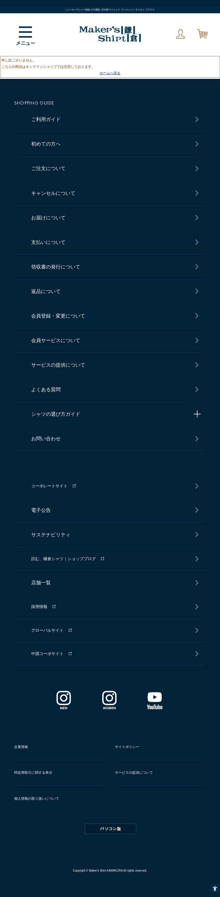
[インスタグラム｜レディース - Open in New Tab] (109, 708)
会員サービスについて (55, 340)
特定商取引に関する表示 (33, 773)
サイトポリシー (127, 747)
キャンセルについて (53, 193)
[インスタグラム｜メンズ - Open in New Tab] (63, 708)
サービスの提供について (58, 365)
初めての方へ (46, 144)
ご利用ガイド (46, 119)
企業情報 (21, 747)
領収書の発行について (55, 267)
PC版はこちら (110, 829)
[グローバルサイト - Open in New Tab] (113, 630)
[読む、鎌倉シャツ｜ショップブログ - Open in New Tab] (113, 558)
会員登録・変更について (58, 316)
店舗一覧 (41, 583)
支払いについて (48, 242)
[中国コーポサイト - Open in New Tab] (113, 654)
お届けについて (48, 218)
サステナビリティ (50, 535)
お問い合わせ (46, 439)
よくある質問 (46, 390)
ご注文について (48, 168)
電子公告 (41, 510)
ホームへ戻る (110, 73)
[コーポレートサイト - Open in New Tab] (113, 486)
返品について (46, 291)
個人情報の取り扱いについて (36, 799)
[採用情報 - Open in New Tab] (113, 606)
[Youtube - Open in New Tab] (154, 708)
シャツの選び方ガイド (55, 414)
